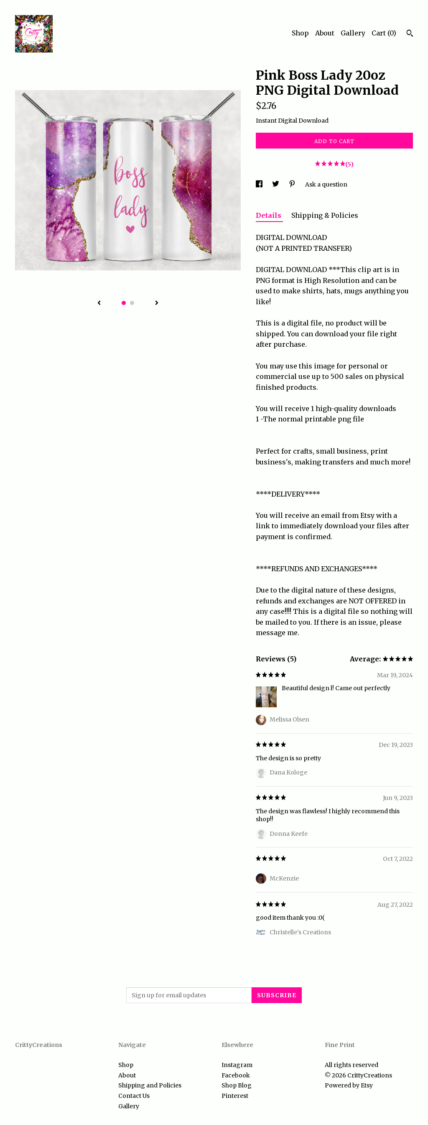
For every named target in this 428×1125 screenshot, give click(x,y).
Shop (300, 33)
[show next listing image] (157, 303)
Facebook (236, 1075)
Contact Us (134, 1096)
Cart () (384, 33)
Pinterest (235, 1096)
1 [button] (124, 303)
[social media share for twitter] (276, 184)
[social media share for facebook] (260, 184)
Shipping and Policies (149, 1085)
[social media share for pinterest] (293, 184)
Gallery (353, 33)
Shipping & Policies (324, 215)
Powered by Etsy (349, 1085)
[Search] (410, 34)
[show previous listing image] (99, 303)
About (324, 33)
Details (269, 215)
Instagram (237, 1065)
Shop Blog (237, 1085)
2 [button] (132, 303)
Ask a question (326, 184)
